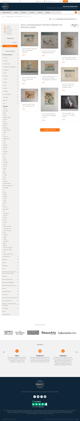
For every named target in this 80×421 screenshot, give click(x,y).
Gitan (4, 251)
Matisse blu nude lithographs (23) (37, 413)
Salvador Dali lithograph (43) (21, 410)
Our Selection (9, 30)
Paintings (5, 57)
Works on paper (6, 63)
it (74, 1)
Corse (4, 149)
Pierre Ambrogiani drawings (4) (49, 411)
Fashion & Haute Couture (7, 279)
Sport (4, 140)
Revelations (4, 259)
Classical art (4, 276)
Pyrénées (5, 196)
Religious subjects (7, 117)
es (76, 1)
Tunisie (4, 200)
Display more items (50, 130)
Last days (8, 26)
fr (69, 1)
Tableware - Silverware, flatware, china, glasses (9, 304)
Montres (5, 198)
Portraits (5, 108)
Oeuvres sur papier (7, 94)
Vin (3, 189)
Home (3, 16)
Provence (5, 136)
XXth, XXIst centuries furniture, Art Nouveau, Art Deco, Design (9, 272)
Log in (65, 1)
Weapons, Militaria (6, 314)
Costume (5, 221)
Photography (5, 265)
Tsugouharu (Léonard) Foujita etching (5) (57, 410)
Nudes (4, 113)
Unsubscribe (44, 391)
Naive (4, 157)
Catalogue (5, 91)
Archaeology (5, 308)
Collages (5, 82)
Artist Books (5, 76)
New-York (5, 207)
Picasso (4, 219)
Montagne (5, 151)
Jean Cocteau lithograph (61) (9, 411)
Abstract (5, 125)
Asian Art (4, 288)
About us (22, 391)
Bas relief (5, 100)
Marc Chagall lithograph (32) (10, 412)
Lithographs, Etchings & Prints (9, 66)
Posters (4, 73)
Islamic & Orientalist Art (7, 300)
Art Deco (5, 160)
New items (8, 28)
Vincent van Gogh (7, 230)
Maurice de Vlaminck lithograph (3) (22, 412)
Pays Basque (6, 209)
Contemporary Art (6, 256)
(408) (7, 410)
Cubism (4, 132)
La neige (5, 174)
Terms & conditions (55, 391)
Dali (4, 204)
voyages (5, 236)
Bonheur (5, 217)
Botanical (5, 164)
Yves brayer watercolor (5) (71, 411)
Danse (4, 177)
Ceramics (5, 79)
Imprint (49, 391)
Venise (4, 142)
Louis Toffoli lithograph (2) (34, 412)
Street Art (4, 262)
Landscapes (5, 110)
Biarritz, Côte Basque (7, 185)
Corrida (4, 153)
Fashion (4, 168)
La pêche (5, 215)
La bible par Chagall (7, 249)
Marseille (5, 245)
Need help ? (27, 391)
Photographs (6, 69)
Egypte (4, 243)
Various (3, 311)
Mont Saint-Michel (7, 183)
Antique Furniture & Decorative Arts (9, 297)
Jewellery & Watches (6, 291)
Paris (4, 134)
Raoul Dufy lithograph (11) (44, 412)
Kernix (76, 419)
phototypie (5, 97)
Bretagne (5, 147)
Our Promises (38, 391)
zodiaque (5, 181)
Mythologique (6, 127)
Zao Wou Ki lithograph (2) (54, 412)
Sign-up (60, 1)
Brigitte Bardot (6, 138)
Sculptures (5, 60)
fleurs (4, 179)
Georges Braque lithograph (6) (32, 410)
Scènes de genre (7, 130)
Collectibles (4, 294)
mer (4, 211)
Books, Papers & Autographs (8, 282)
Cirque (4, 192)
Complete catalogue (9, 16)
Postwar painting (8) (12, 410)
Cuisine (4, 202)
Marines (4, 121)
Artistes (4, 239)
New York (5, 166)
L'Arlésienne (5, 234)
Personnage (5, 187)
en (71, 1)
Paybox (70, 419)
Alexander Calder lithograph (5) (25, 413)
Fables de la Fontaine (7, 247)
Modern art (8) (18, 411)
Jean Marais (5, 241)
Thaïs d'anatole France (8, 253)
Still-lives (5, 119)
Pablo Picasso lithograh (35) (44, 410)
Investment (8, 31)
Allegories (5, 123)
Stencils (5, 85)
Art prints (5, 88)
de (73, 1)
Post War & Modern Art (19, 16)
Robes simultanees (7, 226)
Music (4, 170)
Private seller (33, 391)
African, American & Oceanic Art (9, 285)
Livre (4, 103)
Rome (4, 232)
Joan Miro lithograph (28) (69, 410)
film (4, 155)
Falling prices (9, 33)
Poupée (5, 194)
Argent (4, 172)
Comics (3, 268)
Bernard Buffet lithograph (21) (37, 411)
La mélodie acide (7, 228)
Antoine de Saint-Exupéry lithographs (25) (67, 412)
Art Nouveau (5, 162)
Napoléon (5, 145)
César (4, 224)
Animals (5, 115)
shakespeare (6, 213)
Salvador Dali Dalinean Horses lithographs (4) (52, 413)
